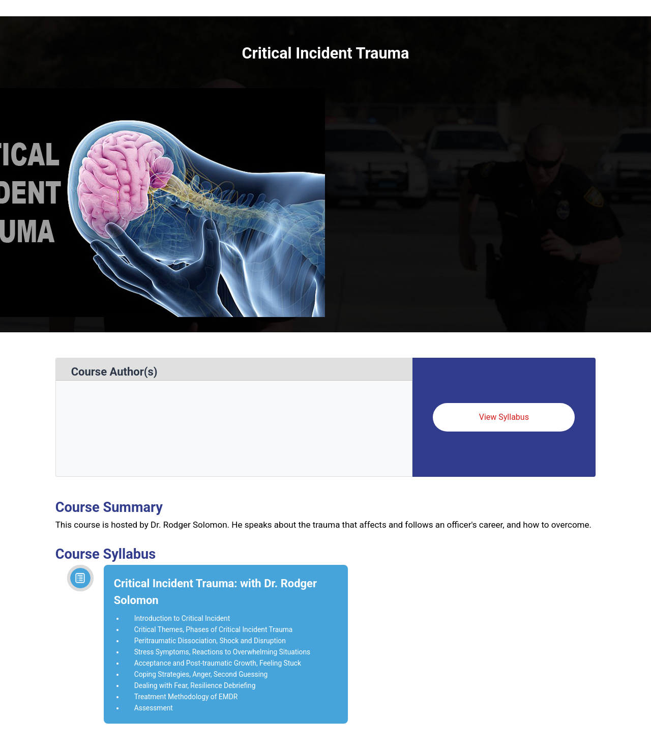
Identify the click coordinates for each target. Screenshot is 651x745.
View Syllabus (504, 417)
